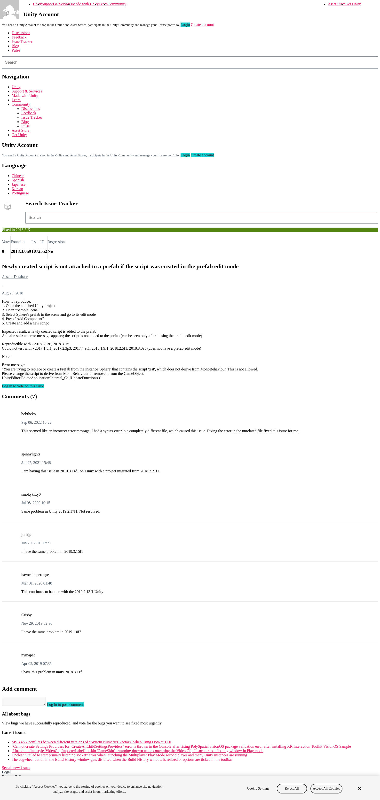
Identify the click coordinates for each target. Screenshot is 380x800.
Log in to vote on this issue (23, 386)
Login (185, 25)
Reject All (292, 788)
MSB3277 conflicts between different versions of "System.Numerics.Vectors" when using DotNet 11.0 (91, 743)
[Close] (360, 788)
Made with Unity (85, 4)
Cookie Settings (258, 788)
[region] (190, 788)
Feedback (19, 37)
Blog (15, 46)
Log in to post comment (70, 706)
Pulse (16, 50)
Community (117, 4)
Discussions (21, 33)
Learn (103, 4)
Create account (202, 25)
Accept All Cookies (326, 788)
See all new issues (16, 769)
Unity (37, 4)
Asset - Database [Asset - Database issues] (15, 277)
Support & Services (57, 4)
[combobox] (190, 62)
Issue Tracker (22, 41)
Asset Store (336, 4)
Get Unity (353, 4)
